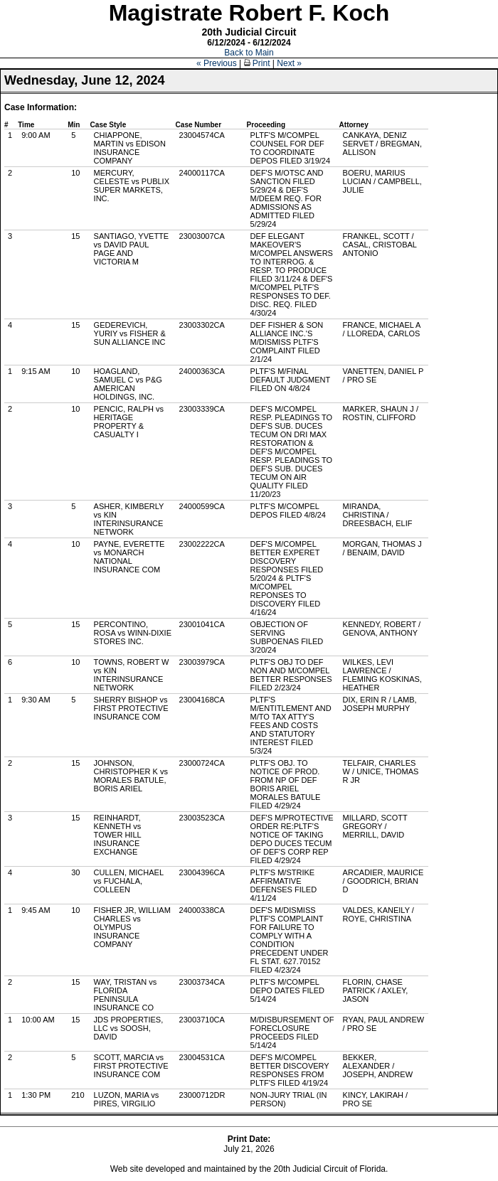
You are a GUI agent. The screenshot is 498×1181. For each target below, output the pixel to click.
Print (257, 63)
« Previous (216, 63)
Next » (289, 63)
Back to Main (248, 53)
